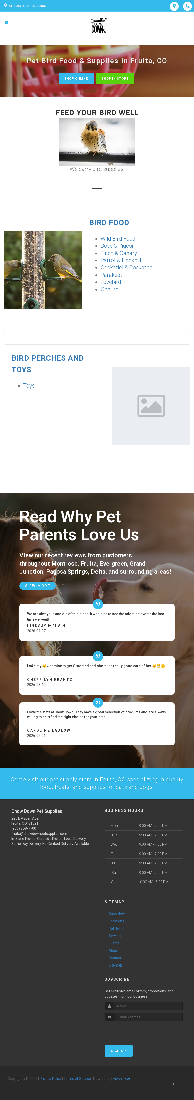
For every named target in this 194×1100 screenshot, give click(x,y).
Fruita (89, 563)
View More (38, 586)
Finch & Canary (119, 253)
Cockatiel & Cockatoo (127, 268)
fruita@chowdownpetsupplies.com (39, 833)
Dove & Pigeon (118, 246)
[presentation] (131, 1031)
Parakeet (111, 275)
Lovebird (111, 282)
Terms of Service (77, 1079)
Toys (29, 385)
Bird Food (109, 222)
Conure (109, 289)
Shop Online (75, 78)
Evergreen (114, 563)
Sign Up (118, 1051)
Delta (100, 571)
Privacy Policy (50, 1079)
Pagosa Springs (68, 571)
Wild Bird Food (118, 239)
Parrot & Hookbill (121, 260)
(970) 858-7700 (23, 828)
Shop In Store (116, 78)
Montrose (64, 563)
